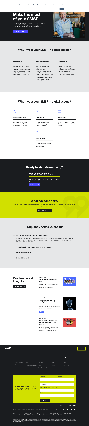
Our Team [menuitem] (40, 362)
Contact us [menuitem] (66, 365)
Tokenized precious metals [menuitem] (18, 363)
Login (74, 348)
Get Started (33, 184)
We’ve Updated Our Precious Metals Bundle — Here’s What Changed (48, 322)
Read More (41, 291)
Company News (42, 277)
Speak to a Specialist (19, 31)
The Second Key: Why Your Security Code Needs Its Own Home (50, 301)
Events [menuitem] (52, 362)
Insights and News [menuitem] (55, 360)
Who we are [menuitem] (41, 360)
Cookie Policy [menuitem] (31, 409)
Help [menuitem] (64, 362)
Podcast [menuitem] (53, 365)
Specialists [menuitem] (66, 360)
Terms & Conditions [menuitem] (22, 409)
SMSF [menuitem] (27, 362)
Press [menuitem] (39, 365)
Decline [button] (67, 8)
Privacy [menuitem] (14, 409)
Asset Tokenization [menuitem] (43, 368)
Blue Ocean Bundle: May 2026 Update (48, 280)
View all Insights (18, 286)
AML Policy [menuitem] (45, 409)
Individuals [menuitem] (28, 360)
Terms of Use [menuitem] (38, 409)
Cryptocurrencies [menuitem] (17, 360)
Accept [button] (62, 8)
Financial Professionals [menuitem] (31, 365)
